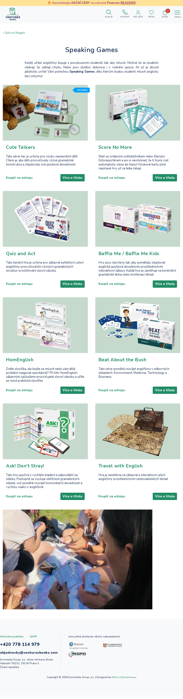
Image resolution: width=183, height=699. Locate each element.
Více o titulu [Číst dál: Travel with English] (165, 496)
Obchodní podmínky (11, 636)
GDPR (33, 636)
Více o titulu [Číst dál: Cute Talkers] (72, 178)
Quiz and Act (20, 254)
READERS (128, 3)
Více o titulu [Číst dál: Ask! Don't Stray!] (72, 496)
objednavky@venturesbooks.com (29, 652)
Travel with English (121, 466)
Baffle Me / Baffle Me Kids (129, 254)
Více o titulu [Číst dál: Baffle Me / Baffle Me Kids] (165, 284)
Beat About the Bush (123, 360)
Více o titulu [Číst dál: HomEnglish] (72, 390)
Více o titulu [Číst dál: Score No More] (165, 178)
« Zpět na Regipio (14, 33)
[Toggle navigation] (177, 14)
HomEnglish (19, 360)
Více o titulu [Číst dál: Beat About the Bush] (165, 390)
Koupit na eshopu (19, 178)
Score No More (115, 147)
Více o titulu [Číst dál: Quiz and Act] (72, 284)
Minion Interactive (122, 677)
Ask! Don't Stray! (25, 466)
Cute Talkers (20, 147)
